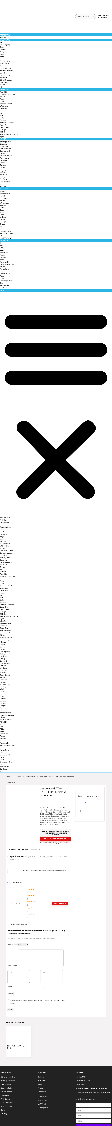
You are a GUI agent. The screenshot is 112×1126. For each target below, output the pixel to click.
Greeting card (5, 128)
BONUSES (4, 165)
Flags (2, 76)
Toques (2, 61)
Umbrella (3, 194)
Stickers (2, 243)
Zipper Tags (4, 101)
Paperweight (4, 239)
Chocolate (3, 175)
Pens (1, 19)
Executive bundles (6, 132)
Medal (2, 236)
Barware (3, 142)
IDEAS (2, 267)
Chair (2, 191)
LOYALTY (3, 116)
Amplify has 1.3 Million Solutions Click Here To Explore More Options (55, 810)
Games (2, 144)
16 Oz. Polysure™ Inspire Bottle (11, 1025)
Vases (2, 227)
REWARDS (4, 217)
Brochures (3, 59)
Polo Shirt (3, 69)
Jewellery (3, 182)
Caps (1, 24)
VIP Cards (3, 163)
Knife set (3, 149)
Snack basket (4, 151)
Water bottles (4, 40)
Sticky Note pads (6, 57)
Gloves (2, 212)
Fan (1, 203)
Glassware (3, 137)
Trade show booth (6, 80)
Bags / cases (4, 104)
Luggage (3, 198)
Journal (2, 172)
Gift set (2, 130)
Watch (2, 184)
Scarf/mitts (3, 156)
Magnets (3, 35)
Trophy (2, 220)
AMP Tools (3, 14)
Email (10, 970)
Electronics (3, 121)
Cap (1, 260)
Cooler (2, 187)
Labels (2, 78)
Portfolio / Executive (7, 99)
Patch (2, 253)
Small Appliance (5, 118)
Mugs (2, 31)
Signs (2, 113)
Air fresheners (5, 38)
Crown (2, 255)
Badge (2, 94)
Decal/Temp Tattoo (6, 45)
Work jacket (4, 83)
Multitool (3, 177)
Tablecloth (3, 108)
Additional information (18, 826)
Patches (2, 87)
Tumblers (3, 168)
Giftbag (2, 153)
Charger (3, 201)
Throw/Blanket (5, 170)
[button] (56, 380)
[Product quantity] (80, 787)
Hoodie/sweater (5, 208)
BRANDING (4, 66)
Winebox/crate (5, 180)
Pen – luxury (4, 135)
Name (10, 963)
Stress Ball (3, 33)
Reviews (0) (35, 826)
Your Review (12, 942)
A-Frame (3, 97)
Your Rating (12, 921)
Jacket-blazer (4, 229)
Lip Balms (3, 49)
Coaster (2, 139)
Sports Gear (4, 123)
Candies (3, 26)
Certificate (3, 264)
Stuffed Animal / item (7, 241)
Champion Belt (5, 250)
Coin (1, 248)
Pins (1, 222)
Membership (4, 262)
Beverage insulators (6, 47)
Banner (2, 73)
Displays (3, 106)
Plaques (2, 231)
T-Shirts (2, 42)
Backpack (3, 196)
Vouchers (3, 160)
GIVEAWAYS (5, 16)
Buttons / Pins (5, 52)
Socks (2, 205)
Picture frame (4, 246)
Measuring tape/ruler (7, 210)
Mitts (1, 64)
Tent (1, 92)
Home (8, 753)
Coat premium (5, 158)
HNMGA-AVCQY (6, 215)
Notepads (3, 28)
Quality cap (4, 85)
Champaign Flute (6, 257)
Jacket (2, 189)
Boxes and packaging (7, 71)
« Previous (11, 759)
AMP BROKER (5, 11)
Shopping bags (5, 21)
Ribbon (2, 224)
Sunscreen (3, 54)
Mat (1, 90)
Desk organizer (5, 146)
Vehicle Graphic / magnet (9, 111)
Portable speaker (5, 125)
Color (80, 772)
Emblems (3, 234)
